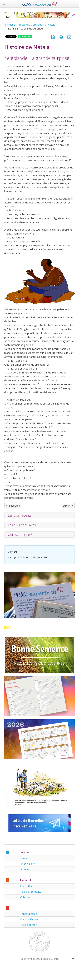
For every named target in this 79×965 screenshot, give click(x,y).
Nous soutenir (28, 924)
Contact (12, 551)
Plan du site (28, 863)
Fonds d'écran (28, 913)
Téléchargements (30, 891)
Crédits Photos (29, 919)
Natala (51, 24)
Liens (24, 858)
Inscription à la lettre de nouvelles (28, 557)
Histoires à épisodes (31, 24)
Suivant (68, 505)
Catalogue (26, 897)
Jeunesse (9, 24)
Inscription (26, 886)
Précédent (12, 505)
